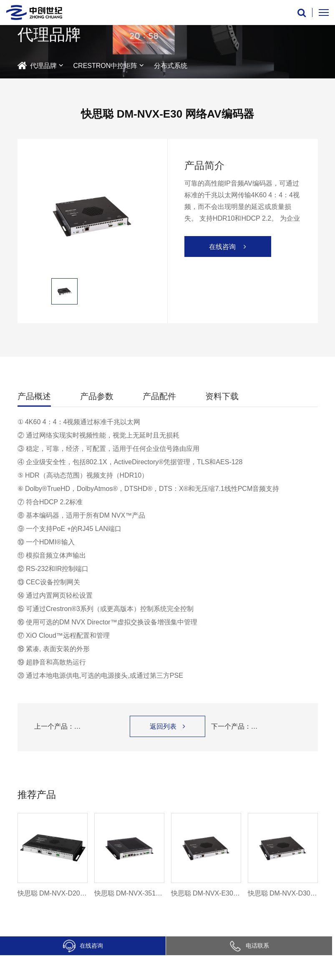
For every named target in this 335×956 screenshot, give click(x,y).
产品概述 (34, 396)
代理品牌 (43, 65)
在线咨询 (83, 946)
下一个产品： (256, 726)
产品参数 (96, 396)
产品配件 (159, 396)
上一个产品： (79, 726)
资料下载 (222, 396)
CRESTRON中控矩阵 (105, 65)
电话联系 (249, 945)
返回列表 (167, 726)
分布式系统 (170, 65)
